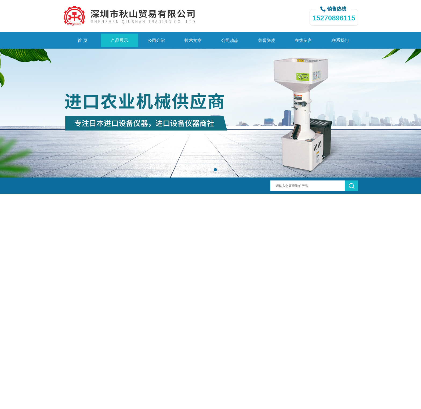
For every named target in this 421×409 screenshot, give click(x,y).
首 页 (82, 40)
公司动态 (229, 40)
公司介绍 (156, 40)
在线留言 (303, 40)
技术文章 (193, 40)
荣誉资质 (266, 40)
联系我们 (340, 40)
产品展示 (119, 40)
